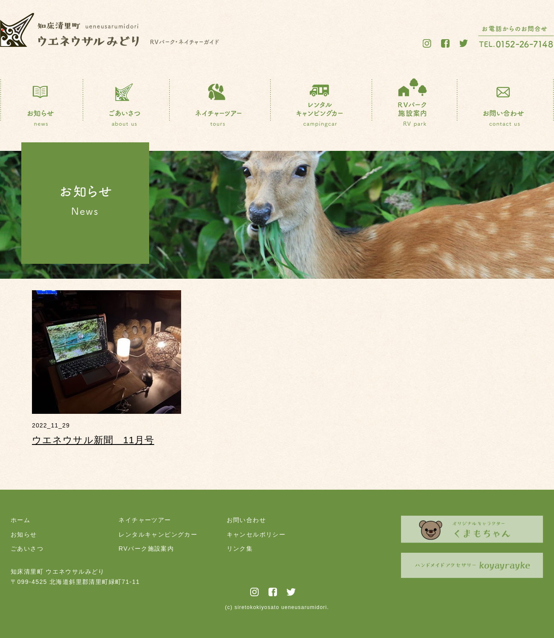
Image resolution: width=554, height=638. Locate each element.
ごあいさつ (27, 548)
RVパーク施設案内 (146, 548)
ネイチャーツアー (144, 520)
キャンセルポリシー (256, 534)
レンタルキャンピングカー (157, 534)
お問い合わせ (246, 520)
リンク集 (240, 548)
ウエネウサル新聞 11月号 (93, 440)
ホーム (20, 520)
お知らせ (24, 534)
